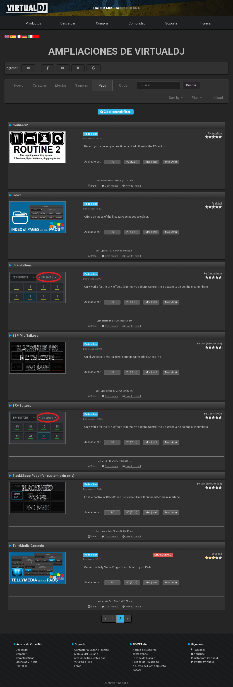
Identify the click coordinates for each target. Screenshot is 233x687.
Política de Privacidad (145, 661)
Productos (33, 23)
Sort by (176, 98)
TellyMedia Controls (28, 546)
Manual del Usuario (86, 653)
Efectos (61, 85)
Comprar (102, 23)
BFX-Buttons (21, 405)
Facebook (198, 649)
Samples (81, 85)
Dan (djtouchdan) (211, 343)
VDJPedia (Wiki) (84, 661)
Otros (123, 85)
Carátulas (40, 85)
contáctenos (140, 653)
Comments (111, 185)
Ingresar (206, 23)
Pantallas (21, 666)
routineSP (20, 125)
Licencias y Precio (26, 661)
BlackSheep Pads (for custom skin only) (43, 475)
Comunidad (137, 23)
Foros (77, 666)
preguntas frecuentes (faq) (90, 658)
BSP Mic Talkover (26, 335)
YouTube (197, 653)
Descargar (67, 23)
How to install (133, 185)
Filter (197, 98)
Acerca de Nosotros (144, 649)
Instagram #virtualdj (205, 658)
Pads (102, 85)
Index (16, 195)
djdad (218, 203)
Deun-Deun (215, 273)
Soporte (171, 23)
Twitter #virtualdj (202, 661)
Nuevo (19, 85)
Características (25, 658)
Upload (218, 98)
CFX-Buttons (22, 265)
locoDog (216, 133)
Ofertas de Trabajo (143, 658)
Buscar (191, 85)
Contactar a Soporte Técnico (91, 649)
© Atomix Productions (116, 682)
